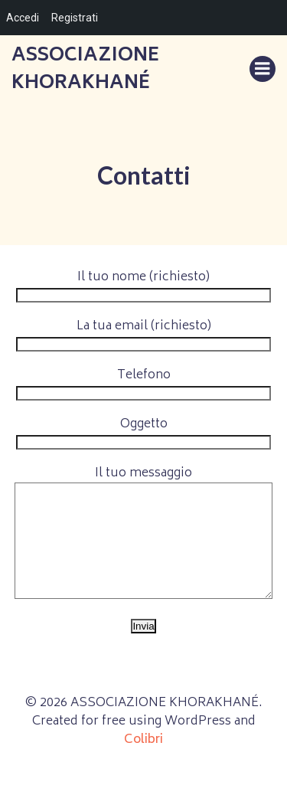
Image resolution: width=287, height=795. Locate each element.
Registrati (74, 17)
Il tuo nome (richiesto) (143, 286)
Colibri (143, 763)
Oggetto (143, 433)
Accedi (22, 17)
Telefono (143, 384)
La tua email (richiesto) (143, 335)
